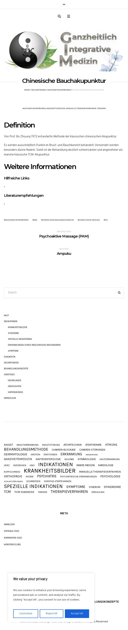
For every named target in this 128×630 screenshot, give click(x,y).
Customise (25, 613)
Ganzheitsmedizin (56, 108)
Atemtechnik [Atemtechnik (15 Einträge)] (73, 444)
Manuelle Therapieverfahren (81, 108)
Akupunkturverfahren (59, 90)
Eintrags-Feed (11, 531)
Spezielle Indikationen (20, 339)
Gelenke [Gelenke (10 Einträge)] (69, 459)
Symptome (13, 351)
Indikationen (10, 321)
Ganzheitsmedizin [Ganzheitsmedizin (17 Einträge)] (18, 459)
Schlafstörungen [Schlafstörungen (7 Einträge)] (13, 481)
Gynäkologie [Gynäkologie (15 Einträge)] (87, 459)
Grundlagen (14, 380)
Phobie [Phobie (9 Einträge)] (30, 477)
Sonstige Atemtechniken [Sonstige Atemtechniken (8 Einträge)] (57, 481)
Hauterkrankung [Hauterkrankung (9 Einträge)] (109, 459)
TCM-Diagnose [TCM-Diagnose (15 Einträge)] (24, 492)
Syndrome (13, 333)
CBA (35, 220)
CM (106, 220)
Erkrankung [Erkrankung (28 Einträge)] (71, 454)
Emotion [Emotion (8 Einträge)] (35, 455)
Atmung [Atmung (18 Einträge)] (111, 444)
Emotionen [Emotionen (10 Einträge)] (50, 454)
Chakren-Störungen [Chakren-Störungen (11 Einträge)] (92, 449)
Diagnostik (10, 357)
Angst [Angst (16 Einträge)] (8, 444)
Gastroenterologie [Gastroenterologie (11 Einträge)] (48, 459)
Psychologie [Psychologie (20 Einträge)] (110, 476)
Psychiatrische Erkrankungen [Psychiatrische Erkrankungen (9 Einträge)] (78, 477)
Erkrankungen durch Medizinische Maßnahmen (34, 345)
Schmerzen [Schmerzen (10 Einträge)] (33, 481)
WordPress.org (12, 544)
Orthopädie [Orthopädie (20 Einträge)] (13, 476)
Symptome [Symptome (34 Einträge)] (75, 487)
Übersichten (14, 386)
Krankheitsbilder (17, 327)
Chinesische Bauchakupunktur (58, 220)
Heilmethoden (38, 90)
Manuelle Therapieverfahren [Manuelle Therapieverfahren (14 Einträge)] (100, 471)
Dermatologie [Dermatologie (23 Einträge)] (15, 454)
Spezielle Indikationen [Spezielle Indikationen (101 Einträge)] (33, 486)
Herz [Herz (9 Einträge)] (7, 465)
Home (27, 90)
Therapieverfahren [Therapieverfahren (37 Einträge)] (69, 492)
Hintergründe (15, 392)
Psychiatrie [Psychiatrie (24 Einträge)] (47, 476)
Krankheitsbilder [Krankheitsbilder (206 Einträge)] (50, 471)
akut (6, 315)
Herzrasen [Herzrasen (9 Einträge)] (19, 465)
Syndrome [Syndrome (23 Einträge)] (112, 487)
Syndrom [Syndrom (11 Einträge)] (94, 487)
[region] (51, 597)
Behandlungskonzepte (16, 368)
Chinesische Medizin (89, 220)
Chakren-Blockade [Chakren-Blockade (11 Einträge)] (64, 449)
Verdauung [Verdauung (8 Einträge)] (97, 492)
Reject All (51, 613)
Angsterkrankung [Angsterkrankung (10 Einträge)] (28, 445)
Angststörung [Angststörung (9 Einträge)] (51, 445)
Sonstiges (9, 374)
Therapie (101, 108)
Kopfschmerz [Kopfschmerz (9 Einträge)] (12, 472)
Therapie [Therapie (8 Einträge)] (42, 492)
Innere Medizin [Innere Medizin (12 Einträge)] (85, 465)
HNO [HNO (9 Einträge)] (32, 465)
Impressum (10, 398)
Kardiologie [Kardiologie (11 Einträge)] (105, 465)
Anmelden (9, 524)
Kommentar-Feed (13, 538)
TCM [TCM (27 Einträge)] (7, 492)
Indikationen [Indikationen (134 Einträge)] (55, 464)
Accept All (77, 613)
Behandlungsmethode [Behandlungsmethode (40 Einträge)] (26, 449)
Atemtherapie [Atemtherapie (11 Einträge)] (93, 444)
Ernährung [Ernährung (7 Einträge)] (92, 455)
